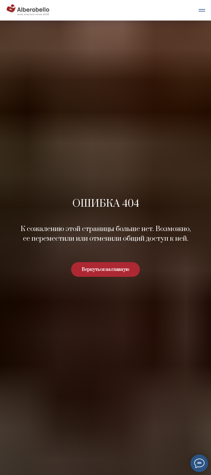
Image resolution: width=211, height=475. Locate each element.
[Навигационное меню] (202, 10)
